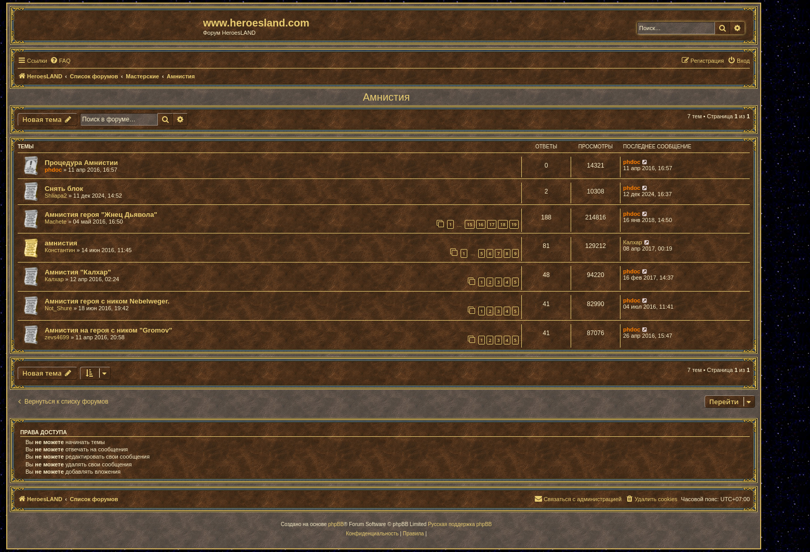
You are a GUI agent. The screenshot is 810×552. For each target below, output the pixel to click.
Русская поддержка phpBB (460, 524)
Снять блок (64, 188)
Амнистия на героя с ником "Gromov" (108, 330)
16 (480, 224)
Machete (55, 221)
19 (514, 224)
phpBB (336, 524)
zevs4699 (57, 337)
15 (469, 224)
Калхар (632, 242)
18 (502, 224)
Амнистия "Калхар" (78, 272)
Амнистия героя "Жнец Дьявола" (101, 214)
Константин (60, 250)
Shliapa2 (56, 195)
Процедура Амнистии (81, 163)
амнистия (61, 243)
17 (491, 224)
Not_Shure (58, 308)
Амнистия (386, 97)
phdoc (53, 170)
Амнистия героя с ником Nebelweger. (107, 301)
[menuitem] (60, 60)
